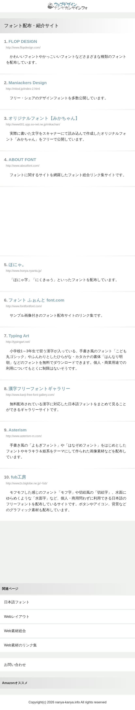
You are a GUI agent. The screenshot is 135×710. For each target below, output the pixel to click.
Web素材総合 (15, 631)
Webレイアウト (17, 617)
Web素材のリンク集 (20, 645)
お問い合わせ (15, 665)
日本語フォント (17, 602)
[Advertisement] (67, 221)
